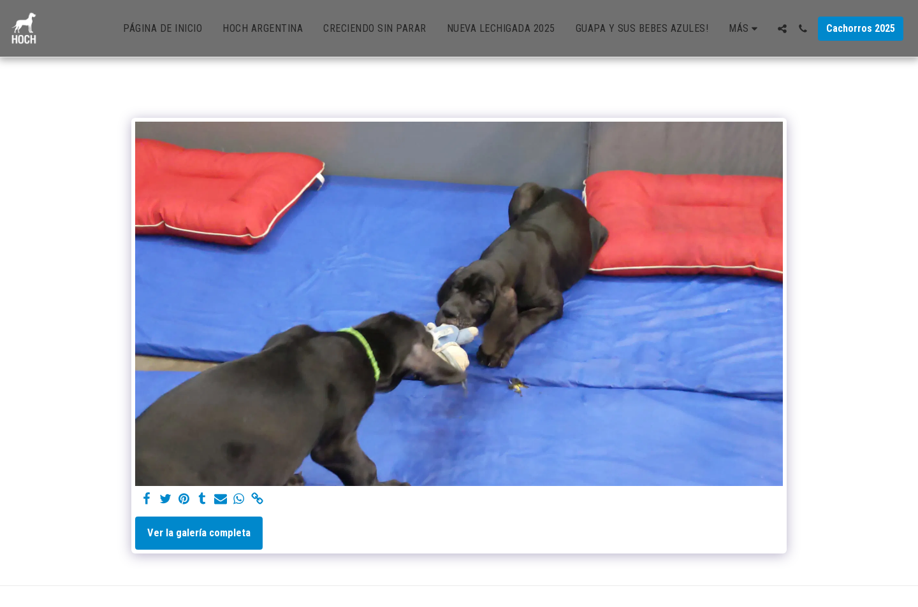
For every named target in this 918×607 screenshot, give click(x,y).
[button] (782, 29)
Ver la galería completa (199, 533)
